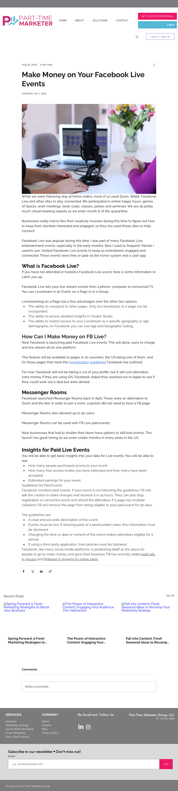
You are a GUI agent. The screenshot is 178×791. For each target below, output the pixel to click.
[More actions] (154, 64)
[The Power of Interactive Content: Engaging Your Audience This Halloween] (89, 617)
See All (170, 595)
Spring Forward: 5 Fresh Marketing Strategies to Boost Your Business (26, 640)
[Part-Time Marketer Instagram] (88, 727)
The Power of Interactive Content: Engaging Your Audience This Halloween (87, 640)
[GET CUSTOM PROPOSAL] (157, 16)
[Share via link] (50, 571)
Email (11, 756)
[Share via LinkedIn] (41, 571)
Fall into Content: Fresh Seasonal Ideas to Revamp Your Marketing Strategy (146, 640)
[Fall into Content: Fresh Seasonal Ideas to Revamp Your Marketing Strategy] (148, 617)
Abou (45, 721)
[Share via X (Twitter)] (32, 571)
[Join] (166, 764)
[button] (137, 36)
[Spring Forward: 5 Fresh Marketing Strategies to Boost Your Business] (30, 617)
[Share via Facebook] (23, 571)
